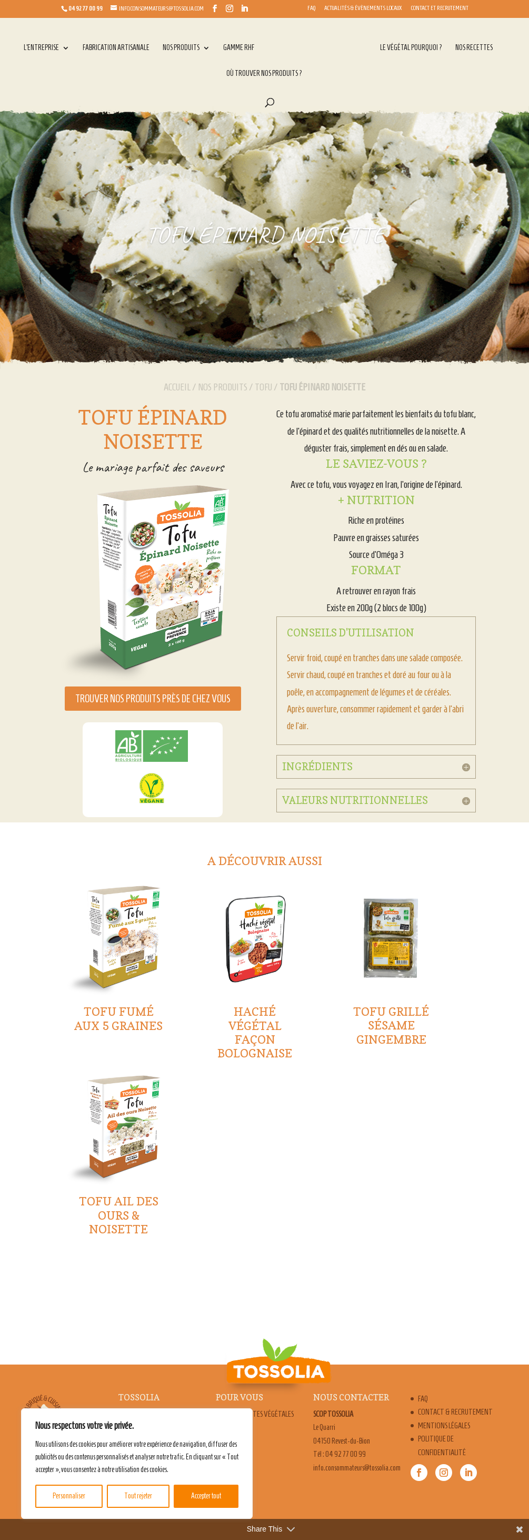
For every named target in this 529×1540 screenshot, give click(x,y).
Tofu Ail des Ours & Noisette (118, 1215)
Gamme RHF (238, 48)
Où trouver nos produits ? (264, 73)
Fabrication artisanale (116, 48)
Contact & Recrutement (455, 1412)
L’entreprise (41, 48)
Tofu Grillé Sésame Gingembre (391, 1025)
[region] (137, 1463)
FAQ (311, 8)
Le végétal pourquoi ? (411, 48)
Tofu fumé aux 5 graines (118, 1018)
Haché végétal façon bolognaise (254, 1032)
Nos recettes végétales (258, 1414)
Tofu (263, 387)
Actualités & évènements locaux (363, 8)
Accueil (177, 387)
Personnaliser (69, 1496)
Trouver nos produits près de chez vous (153, 698)
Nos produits (181, 48)
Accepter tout (206, 1496)
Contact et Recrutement (439, 8)
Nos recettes (474, 48)
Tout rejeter (138, 1496)
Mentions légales (444, 1425)
